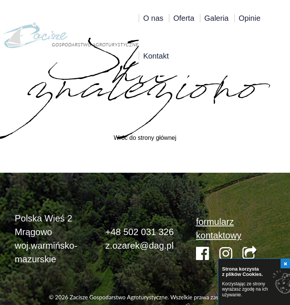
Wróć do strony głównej (145, 138)
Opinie (250, 18)
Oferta (183, 18)
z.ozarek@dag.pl (139, 245)
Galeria (216, 18)
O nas (153, 18)
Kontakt (156, 56)
